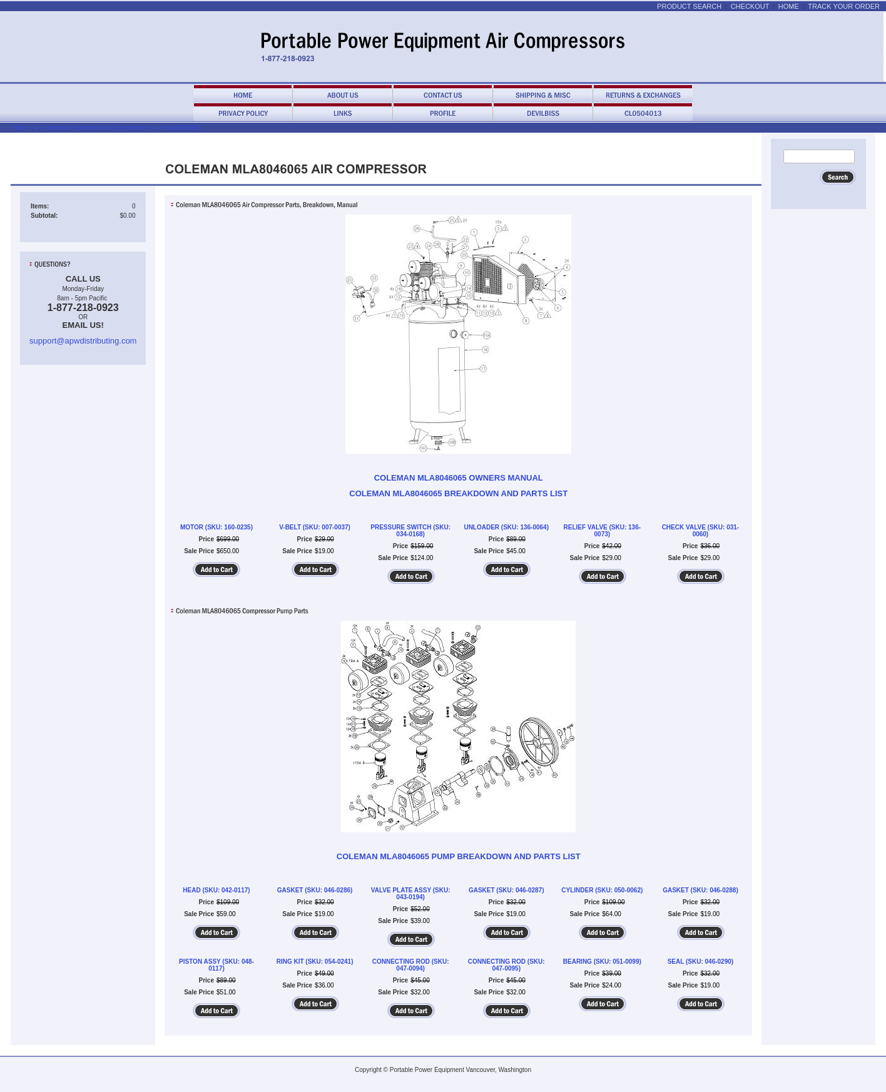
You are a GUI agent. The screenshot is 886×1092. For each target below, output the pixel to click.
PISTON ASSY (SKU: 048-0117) (216, 965)
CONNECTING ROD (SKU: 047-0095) (506, 965)
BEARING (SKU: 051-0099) (602, 961)
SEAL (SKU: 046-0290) (700, 961)
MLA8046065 (181, 128)
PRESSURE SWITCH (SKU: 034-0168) (410, 531)
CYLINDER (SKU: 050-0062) (602, 890)
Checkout (750, 6)
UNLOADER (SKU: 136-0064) (506, 527)
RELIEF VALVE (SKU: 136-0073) (602, 531)
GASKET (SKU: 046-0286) (315, 890)
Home (788, 6)
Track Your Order (844, 6)
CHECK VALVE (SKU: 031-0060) (701, 531)
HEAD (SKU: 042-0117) (216, 890)
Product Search (689, 6)
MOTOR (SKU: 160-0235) (216, 527)
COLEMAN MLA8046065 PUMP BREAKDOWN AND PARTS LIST (459, 856)
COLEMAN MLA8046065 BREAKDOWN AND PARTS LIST (458, 493)
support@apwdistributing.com (82, 340)
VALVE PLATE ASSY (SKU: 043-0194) (411, 894)
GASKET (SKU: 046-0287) (506, 890)
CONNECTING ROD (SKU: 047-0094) (410, 965)
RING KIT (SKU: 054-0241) (315, 961)
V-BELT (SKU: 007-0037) (314, 527)
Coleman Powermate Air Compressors (96, 128)
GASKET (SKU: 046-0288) (700, 890)
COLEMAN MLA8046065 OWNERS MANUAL (458, 477)
